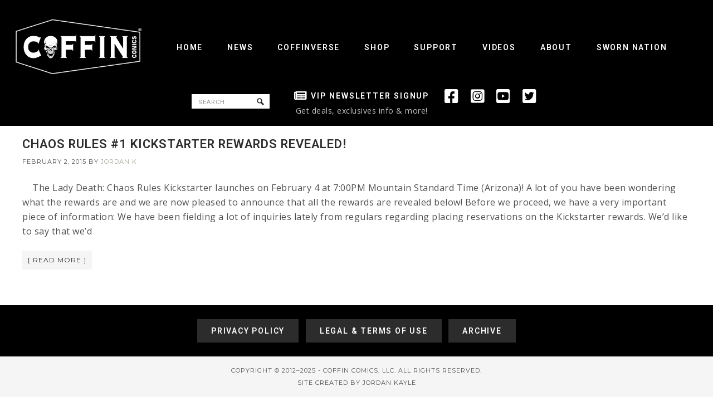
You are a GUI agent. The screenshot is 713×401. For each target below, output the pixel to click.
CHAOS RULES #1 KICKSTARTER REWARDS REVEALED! (184, 144)
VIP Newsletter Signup (370, 95)
